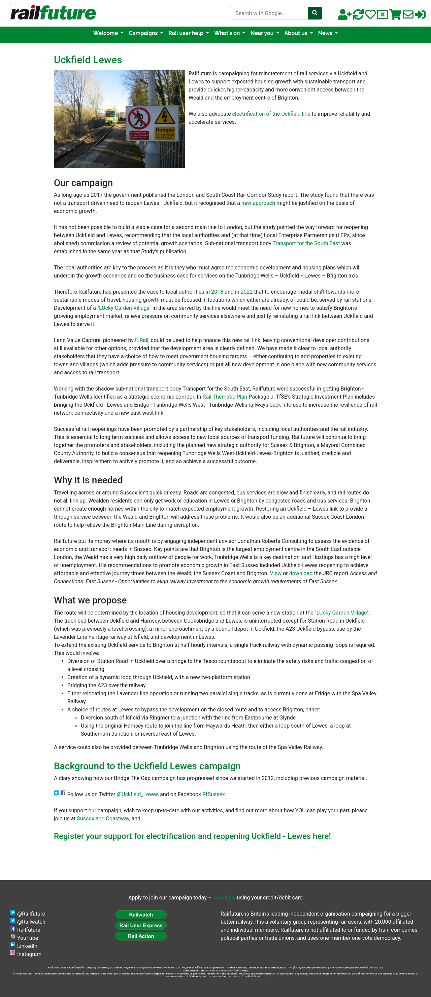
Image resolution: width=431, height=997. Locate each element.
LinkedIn (27, 946)
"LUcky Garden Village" (124, 308)
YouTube (27, 938)
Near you (263, 33)
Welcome (106, 33)
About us (297, 33)
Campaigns (144, 33)
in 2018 (215, 292)
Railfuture (28, 930)
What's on (227, 33)
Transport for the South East (306, 243)
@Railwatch (31, 922)
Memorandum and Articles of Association (208, 970)
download (301, 573)
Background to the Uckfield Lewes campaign (147, 766)
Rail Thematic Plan (225, 397)
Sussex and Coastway (103, 818)
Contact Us (375, 967)
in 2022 (244, 292)
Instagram (29, 954)
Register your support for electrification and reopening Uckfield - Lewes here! (192, 836)
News (326, 33)
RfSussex (213, 794)
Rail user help (186, 33)
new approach (258, 203)
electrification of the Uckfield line (271, 114)
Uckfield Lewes (88, 60)
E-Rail (141, 340)
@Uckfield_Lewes (138, 794)
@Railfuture (31, 914)
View (276, 573)
